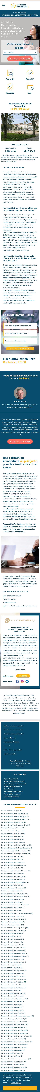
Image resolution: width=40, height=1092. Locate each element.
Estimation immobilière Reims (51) (11, 1004)
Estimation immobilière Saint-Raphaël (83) (14, 1044)
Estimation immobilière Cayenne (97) (12, 862)
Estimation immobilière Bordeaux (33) (13, 842)
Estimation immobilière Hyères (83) (12, 902)
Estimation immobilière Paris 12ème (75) (13, 985)
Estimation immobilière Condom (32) (12, 873)
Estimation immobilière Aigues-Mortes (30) (14, 813)
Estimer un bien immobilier (13, 726)
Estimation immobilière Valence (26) (12, 1064)
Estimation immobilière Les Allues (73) (13, 922)
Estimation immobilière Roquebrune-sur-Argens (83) (17, 1016)
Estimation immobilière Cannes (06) (12, 856)
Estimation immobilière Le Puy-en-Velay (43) (15, 928)
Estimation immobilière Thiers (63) (12, 1056)
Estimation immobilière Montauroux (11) (13, 962)
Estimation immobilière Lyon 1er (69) (12, 945)
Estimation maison (9, 599)
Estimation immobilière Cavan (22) (12, 859)
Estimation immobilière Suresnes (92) (12, 1050)
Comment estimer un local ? (15, 341)
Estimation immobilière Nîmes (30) (12, 968)
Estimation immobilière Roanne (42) (12, 1010)
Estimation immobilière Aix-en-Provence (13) (15, 819)
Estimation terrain (9, 602)
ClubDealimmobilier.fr (12, 796)
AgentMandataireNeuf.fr (13, 786)
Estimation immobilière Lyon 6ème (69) (13, 948)
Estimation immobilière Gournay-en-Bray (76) (15, 896)
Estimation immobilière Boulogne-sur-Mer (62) (15, 851)
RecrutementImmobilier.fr (13, 791)
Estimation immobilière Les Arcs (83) (12, 925)
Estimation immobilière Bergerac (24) (13, 831)
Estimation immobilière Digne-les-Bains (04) (15, 882)
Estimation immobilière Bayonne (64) (12, 828)
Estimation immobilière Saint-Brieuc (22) (14, 1022)
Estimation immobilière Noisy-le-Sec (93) (14, 970)
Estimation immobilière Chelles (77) (12, 868)
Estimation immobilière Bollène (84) (12, 839)
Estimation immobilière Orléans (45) (12, 973)
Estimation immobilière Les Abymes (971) (14, 919)
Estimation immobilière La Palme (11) (13, 907)
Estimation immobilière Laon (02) (11, 910)
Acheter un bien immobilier (14, 734)
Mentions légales (10, 754)
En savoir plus (6, 37)
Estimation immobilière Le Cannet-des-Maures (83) (17, 913)
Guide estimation (10, 738)
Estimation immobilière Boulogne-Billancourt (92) (17, 848)
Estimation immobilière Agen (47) (11, 811)
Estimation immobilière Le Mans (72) (12, 916)
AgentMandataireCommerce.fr (15, 784)
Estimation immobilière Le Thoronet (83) (13, 930)
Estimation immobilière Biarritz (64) (12, 836)
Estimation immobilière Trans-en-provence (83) (16, 1059)
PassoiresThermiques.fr (12, 794)
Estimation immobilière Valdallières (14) (13, 1062)
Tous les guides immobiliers (20, 349)
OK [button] (20, 1088)
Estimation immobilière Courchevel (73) (13, 876)
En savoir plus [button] (16, 1083)
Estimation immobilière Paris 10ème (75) (13, 979)
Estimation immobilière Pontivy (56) (12, 996)
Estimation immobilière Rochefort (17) (13, 1013)
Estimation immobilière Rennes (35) (12, 1007)
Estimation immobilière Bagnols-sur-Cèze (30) (15, 825)
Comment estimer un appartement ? (18, 326)
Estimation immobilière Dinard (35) (12, 885)
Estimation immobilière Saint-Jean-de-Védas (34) (16, 1036)
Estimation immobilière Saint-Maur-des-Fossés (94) (17, 1042)
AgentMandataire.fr (11, 779)
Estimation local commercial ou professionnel (19, 606)
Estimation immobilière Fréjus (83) (12, 891)
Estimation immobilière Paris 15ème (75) (13, 988)
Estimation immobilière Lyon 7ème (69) (13, 950)
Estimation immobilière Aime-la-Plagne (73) (15, 816)
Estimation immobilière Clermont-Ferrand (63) (15, 871)
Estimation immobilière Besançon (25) (13, 833)
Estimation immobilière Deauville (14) (13, 879)
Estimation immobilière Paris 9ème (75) (13, 976)
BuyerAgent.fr (9, 789)
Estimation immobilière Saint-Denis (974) (14, 1027)
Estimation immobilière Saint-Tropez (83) (14, 1047)
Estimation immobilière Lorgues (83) (12, 939)
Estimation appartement (12, 596)
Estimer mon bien (20, 58)
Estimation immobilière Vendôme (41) (13, 1070)
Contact (7, 746)
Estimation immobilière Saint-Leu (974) (13, 1039)
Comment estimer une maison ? (16, 333)
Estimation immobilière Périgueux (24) (13, 993)
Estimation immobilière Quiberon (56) (13, 1001)
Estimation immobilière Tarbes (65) (12, 1053)
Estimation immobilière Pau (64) (11, 990)
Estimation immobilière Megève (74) (12, 959)
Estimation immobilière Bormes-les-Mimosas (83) (16, 845)
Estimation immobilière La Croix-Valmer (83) (15, 905)
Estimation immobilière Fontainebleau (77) (14, 894)
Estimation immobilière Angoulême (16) (13, 822)
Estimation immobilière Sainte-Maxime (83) (14, 1024)
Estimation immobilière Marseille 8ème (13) (14, 953)
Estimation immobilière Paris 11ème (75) (13, 982)
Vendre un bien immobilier (13, 730)
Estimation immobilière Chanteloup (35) (13, 865)
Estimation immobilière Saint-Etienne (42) (14, 1030)
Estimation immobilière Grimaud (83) (12, 899)
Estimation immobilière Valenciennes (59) (14, 1067)
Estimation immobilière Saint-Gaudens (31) (14, 1033)
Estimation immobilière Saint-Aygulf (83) (14, 1019)
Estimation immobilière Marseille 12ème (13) (15, 956)
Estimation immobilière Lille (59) (11, 936)
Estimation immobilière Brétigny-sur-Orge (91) (15, 853)
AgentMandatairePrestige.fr (14, 781)
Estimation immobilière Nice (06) (11, 965)
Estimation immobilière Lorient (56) (12, 942)
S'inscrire (23, 676)
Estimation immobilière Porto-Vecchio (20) (14, 999)
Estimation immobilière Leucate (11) (12, 933)
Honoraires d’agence (11, 742)
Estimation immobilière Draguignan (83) (13, 888)
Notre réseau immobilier (13, 750)
